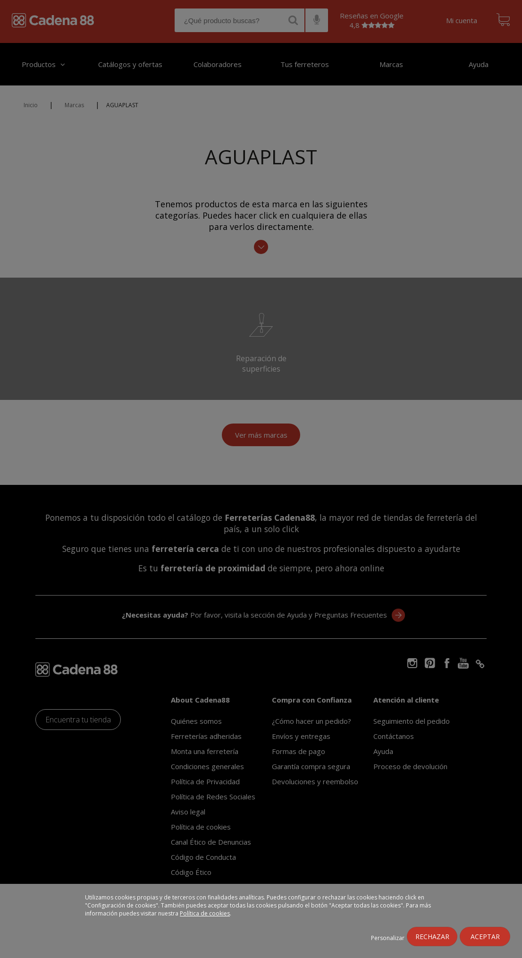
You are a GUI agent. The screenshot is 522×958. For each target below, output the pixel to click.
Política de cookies (205, 913)
